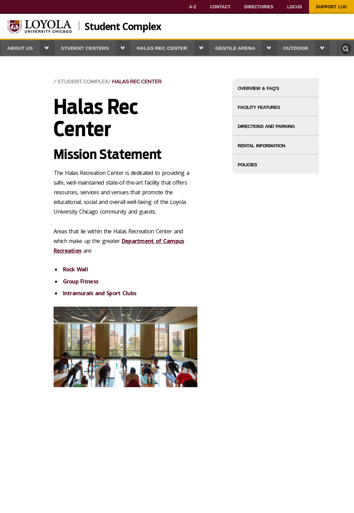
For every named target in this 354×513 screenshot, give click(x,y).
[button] (47, 47)
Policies (247, 164)
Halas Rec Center (162, 48)
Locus (294, 6)
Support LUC (331, 6)
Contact (220, 6)
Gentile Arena (235, 48)
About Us (20, 48)
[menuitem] (192, 7)
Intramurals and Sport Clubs (100, 293)
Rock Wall (75, 269)
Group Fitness (81, 281)
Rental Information (261, 145)
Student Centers (85, 48)
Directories (258, 6)
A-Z (192, 6)
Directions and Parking (266, 126)
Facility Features (259, 107)
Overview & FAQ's (258, 88)
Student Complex (123, 25)
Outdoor (295, 48)
